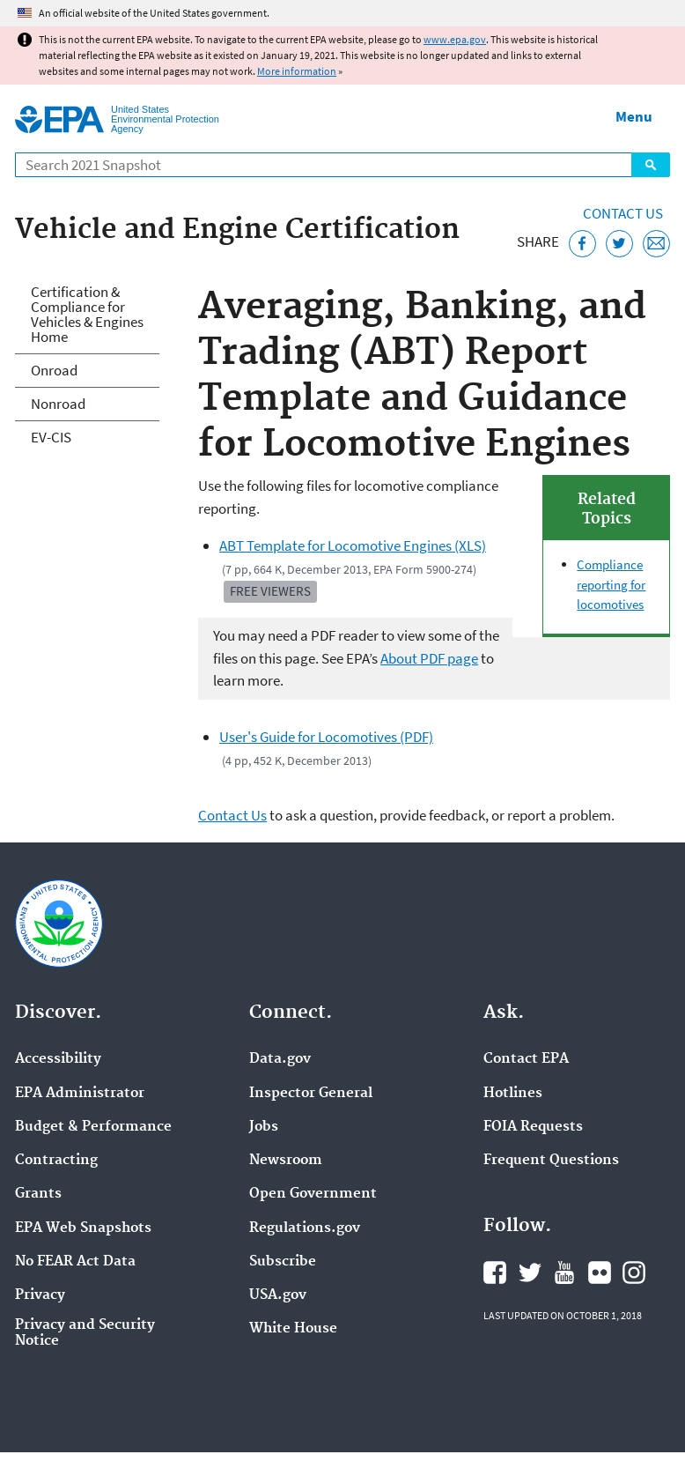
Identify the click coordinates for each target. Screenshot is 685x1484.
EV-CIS (51, 437)
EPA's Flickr (599, 1272)
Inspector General (310, 1094)
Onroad (54, 370)
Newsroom (285, 1161)
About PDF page (429, 658)
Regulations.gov (304, 1228)
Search (650, 164)
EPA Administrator (79, 1094)
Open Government (313, 1194)
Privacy (40, 1295)
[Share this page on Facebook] (582, 243)
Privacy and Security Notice (85, 1333)
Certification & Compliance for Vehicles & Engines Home (87, 314)
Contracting (56, 1161)
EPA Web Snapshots (83, 1228)
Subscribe (282, 1262)
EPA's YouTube (564, 1272)
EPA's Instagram (633, 1272)
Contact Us (623, 213)
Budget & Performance (93, 1127)
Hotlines (512, 1094)
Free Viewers (270, 590)
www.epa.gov (455, 39)
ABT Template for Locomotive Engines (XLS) (352, 545)
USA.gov (277, 1295)
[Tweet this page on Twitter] (619, 243)
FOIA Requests (533, 1127)
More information (296, 71)
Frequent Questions (551, 1161)
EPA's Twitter (530, 1272)
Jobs (263, 1127)
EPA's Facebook (494, 1272)
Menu (633, 116)
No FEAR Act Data (75, 1262)
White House (293, 1329)
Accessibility (58, 1059)
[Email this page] (656, 243)
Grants (38, 1194)
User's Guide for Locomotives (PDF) (326, 736)
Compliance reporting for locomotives (611, 584)
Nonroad (58, 403)
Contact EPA (526, 1059)
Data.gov (280, 1059)
